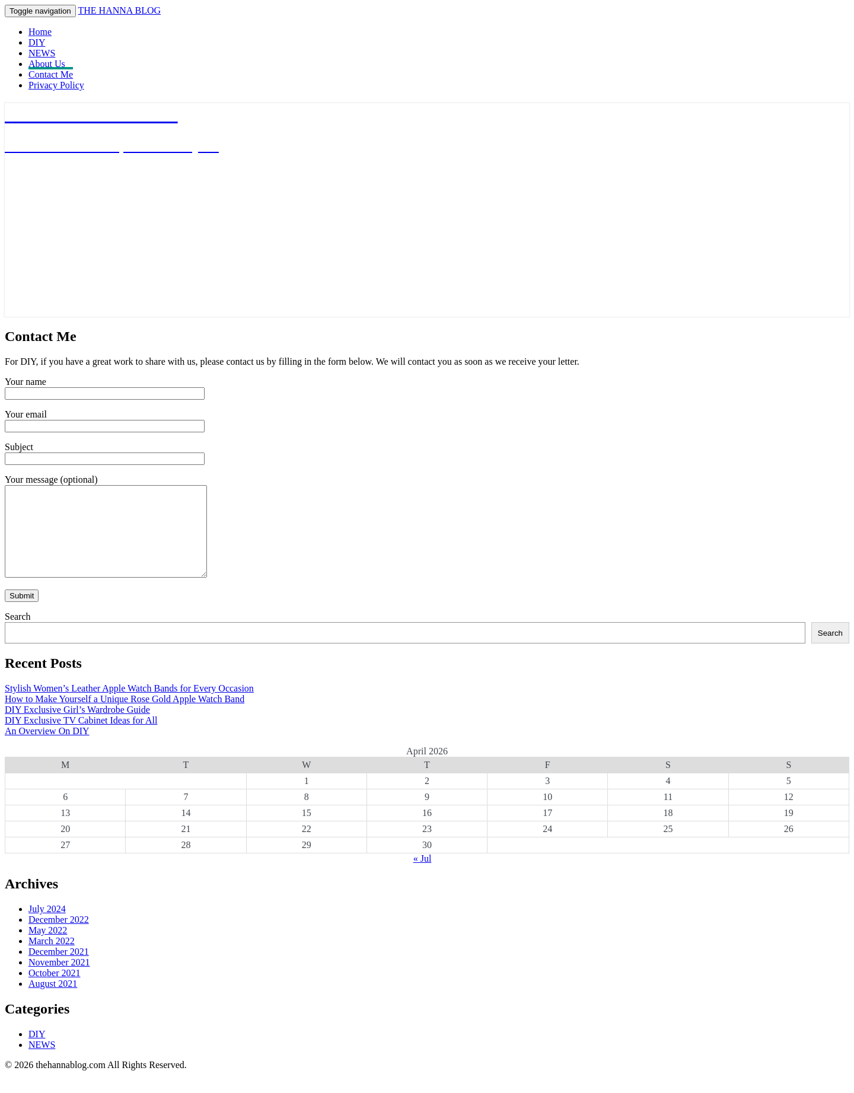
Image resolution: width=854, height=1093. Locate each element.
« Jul (422, 876)
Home (40, 32)
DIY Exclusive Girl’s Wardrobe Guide (77, 727)
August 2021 (52, 1001)
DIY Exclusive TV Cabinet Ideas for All (81, 738)
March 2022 (51, 959)
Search (18, 634)
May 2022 (47, 948)
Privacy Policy (56, 85)
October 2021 (54, 991)
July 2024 (47, 927)
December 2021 (58, 969)
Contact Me (50, 74)
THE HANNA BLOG (119, 10)
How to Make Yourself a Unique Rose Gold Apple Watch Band (124, 717)
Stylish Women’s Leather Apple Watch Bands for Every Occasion (129, 706)
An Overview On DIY (47, 749)
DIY (36, 42)
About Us (46, 64)
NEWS (41, 53)
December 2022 (58, 937)
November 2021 (59, 980)
